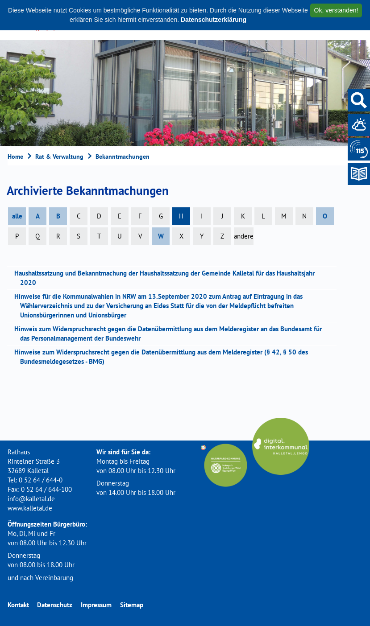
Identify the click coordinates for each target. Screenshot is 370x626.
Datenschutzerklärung (213, 19)
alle (17, 216)
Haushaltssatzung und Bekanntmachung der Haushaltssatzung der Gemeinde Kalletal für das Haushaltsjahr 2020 (167, 278)
